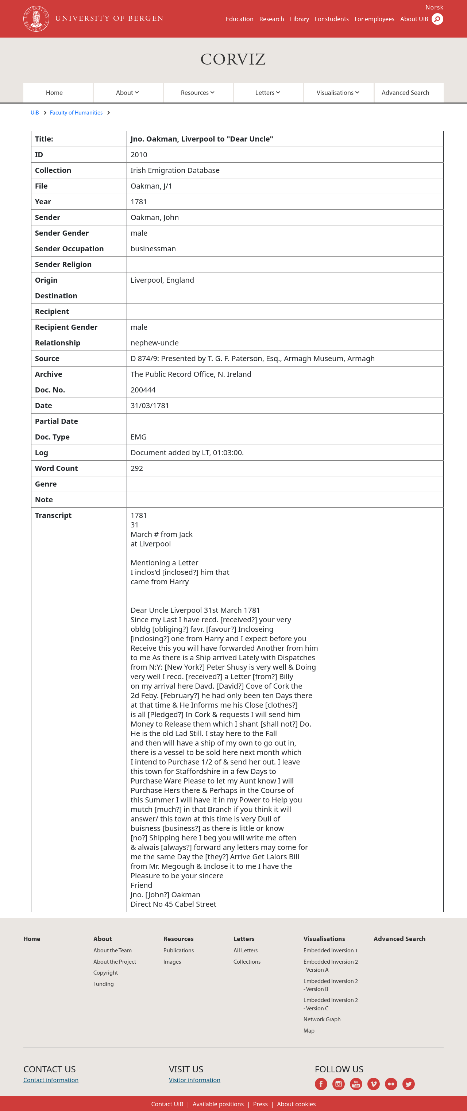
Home (54, 92)
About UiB (414, 19)
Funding (103, 983)
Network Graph (322, 1019)
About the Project (114, 961)
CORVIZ (233, 60)
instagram (341, 1085)
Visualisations (335, 92)
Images (172, 961)
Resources (195, 92)
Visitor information (194, 1080)
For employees (374, 19)
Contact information (50, 1080)
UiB (35, 112)
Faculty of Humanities (76, 112)
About (124, 92)
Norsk (434, 7)
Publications (178, 950)
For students (332, 19)
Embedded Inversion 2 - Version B (331, 984)
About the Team (112, 950)
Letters (264, 92)
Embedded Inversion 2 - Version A (331, 965)
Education (240, 19)
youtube (358, 1085)
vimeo (376, 1085)
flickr (393, 1085)
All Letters (246, 950)
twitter (411, 1085)
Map (309, 1030)
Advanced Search (405, 92)
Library (299, 19)
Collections (247, 961)
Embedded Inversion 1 (331, 950)
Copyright (105, 972)
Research (271, 19)
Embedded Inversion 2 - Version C (331, 1003)
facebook (323, 1085)
